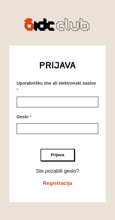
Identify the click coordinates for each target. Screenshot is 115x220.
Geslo (24, 116)
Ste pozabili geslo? (57, 171)
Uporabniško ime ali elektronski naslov (56, 86)
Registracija (57, 183)
